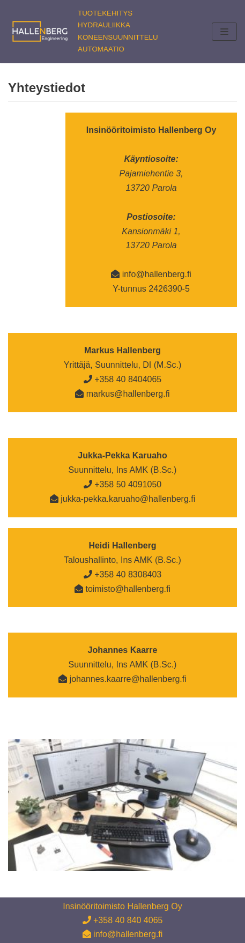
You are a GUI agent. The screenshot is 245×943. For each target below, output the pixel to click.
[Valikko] (224, 32)
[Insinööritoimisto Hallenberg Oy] (83, 32)
